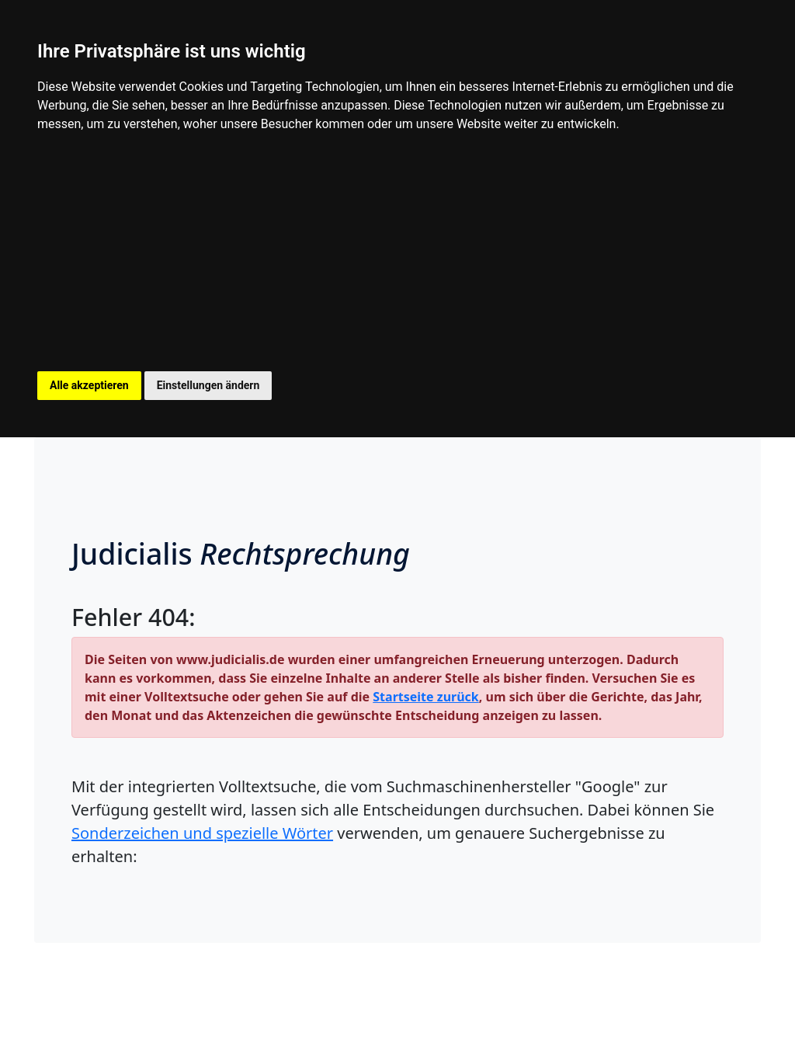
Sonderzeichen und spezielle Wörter (202, 833)
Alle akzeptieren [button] (89, 385)
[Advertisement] (397, 254)
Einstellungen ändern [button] (208, 385)
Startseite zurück (425, 696)
